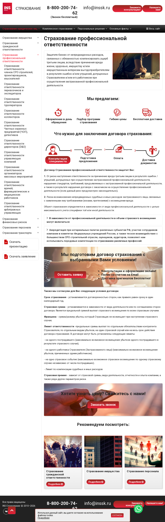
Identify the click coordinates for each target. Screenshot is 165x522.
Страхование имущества (17, 37)
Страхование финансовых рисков (15, 220)
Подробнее (55, 484)
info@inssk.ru (96, 7)
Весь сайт (153, 28)
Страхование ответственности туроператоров (14, 102)
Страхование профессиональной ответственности (14, 58)
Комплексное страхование (58, 29)
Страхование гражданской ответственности (13, 46)
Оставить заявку (70, 274)
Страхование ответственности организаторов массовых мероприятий (18, 172)
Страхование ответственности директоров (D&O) (15, 143)
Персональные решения (92, 29)
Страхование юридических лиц (21, 29)
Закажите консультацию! (132, 8)
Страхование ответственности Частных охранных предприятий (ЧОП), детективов (16, 129)
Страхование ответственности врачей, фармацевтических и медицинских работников (16, 190)
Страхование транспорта (17, 232)
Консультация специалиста (57, 160)
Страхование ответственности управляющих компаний (14, 157)
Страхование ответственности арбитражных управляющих (14, 208)
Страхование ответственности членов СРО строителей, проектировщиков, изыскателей (18, 72)
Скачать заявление (22, 256)
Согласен (117, 515)
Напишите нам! (155, 8)
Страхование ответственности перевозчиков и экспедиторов (14, 88)
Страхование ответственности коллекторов (14, 113)
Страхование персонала (17, 227)
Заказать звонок (103, 405)
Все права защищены (14, 502)
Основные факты (120, 29)
